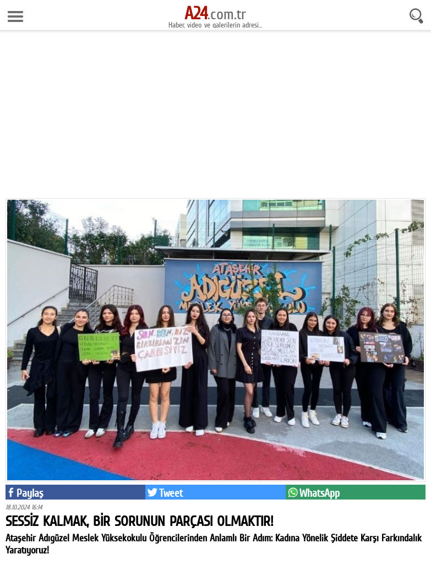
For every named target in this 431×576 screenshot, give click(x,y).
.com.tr (215, 14)
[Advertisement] (215, 116)
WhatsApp (319, 493)
